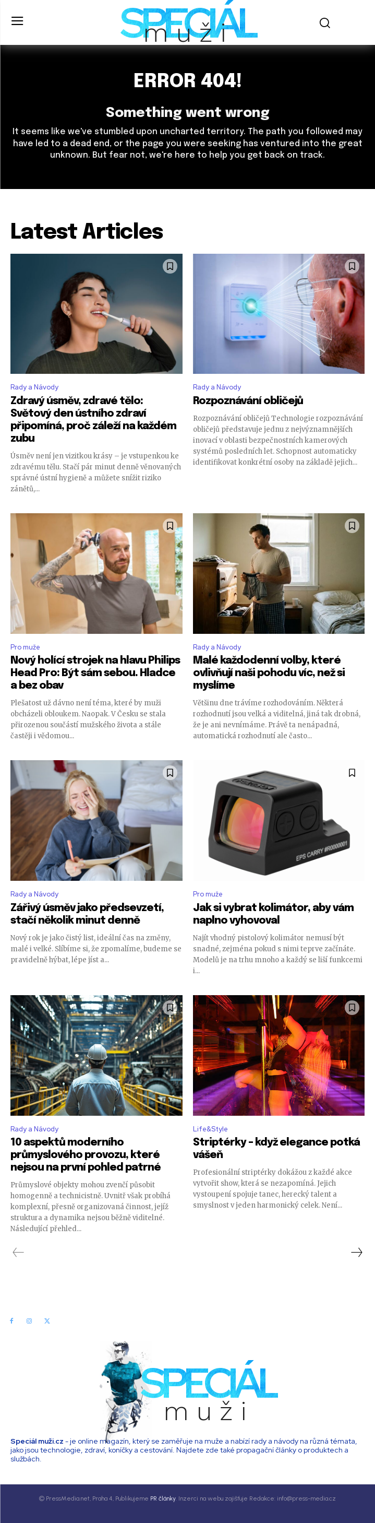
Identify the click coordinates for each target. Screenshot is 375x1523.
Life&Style (210, 1129)
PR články (163, 1498)
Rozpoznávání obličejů (248, 401)
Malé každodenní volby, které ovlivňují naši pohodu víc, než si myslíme (269, 673)
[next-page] (356, 1252)
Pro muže (25, 647)
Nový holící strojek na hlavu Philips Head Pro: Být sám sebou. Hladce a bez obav (95, 673)
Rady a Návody (34, 387)
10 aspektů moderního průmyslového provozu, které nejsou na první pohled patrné (85, 1155)
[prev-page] (18, 1252)
